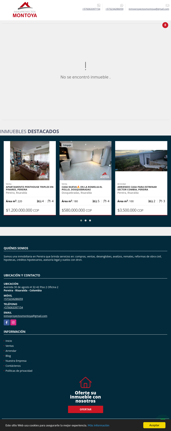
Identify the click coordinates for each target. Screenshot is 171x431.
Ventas (10, 346)
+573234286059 (114, 9)
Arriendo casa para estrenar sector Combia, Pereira (137, 188)
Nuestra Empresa (16, 360)
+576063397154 (91, 9)
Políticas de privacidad (19, 370)
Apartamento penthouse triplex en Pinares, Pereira (29, 188)
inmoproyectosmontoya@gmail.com (25, 316)
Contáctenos (13, 365)
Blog (8, 356)
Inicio (9, 341)
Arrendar (11, 351)
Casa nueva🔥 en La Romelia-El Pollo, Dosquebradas (82, 188)
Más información (98, 425)
